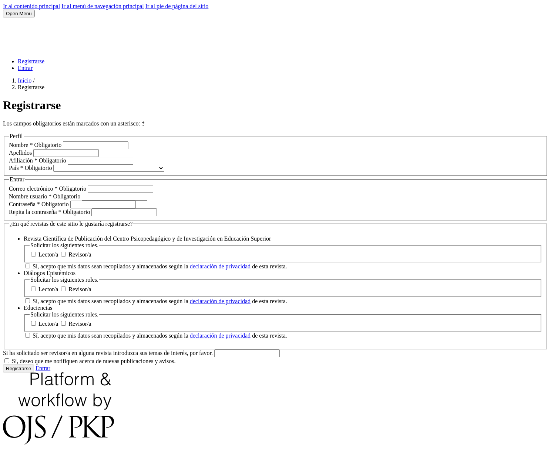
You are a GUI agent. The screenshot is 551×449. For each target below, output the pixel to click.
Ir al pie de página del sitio (177, 6)
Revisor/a (76, 254)
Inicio (25, 80)
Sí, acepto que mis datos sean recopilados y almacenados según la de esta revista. (156, 266)
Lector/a (45, 254)
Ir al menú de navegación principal (102, 6)
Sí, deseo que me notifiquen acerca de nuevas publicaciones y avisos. (90, 361)
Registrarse (31, 61)
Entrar (25, 68)
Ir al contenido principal (31, 6)
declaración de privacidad (220, 266)
